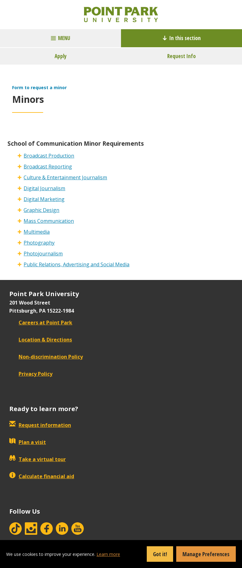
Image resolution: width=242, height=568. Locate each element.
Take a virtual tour (37, 459)
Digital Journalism (44, 188)
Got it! (160, 554)
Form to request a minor (39, 87)
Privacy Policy (30, 373)
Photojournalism (43, 253)
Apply (61, 56)
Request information (40, 425)
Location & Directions (40, 339)
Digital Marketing (44, 199)
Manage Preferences (206, 554)
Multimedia (37, 231)
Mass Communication (49, 221)
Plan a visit (27, 442)
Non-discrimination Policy (46, 356)
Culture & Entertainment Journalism (65, 177)
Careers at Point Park (40, 322)
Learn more (108, 554)
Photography (39, 242)
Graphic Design (41, 210)
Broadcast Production (49, 155)
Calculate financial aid (41, 476)
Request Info (181, 56)
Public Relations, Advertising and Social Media (76, 264)
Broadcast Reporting (48, 166)
